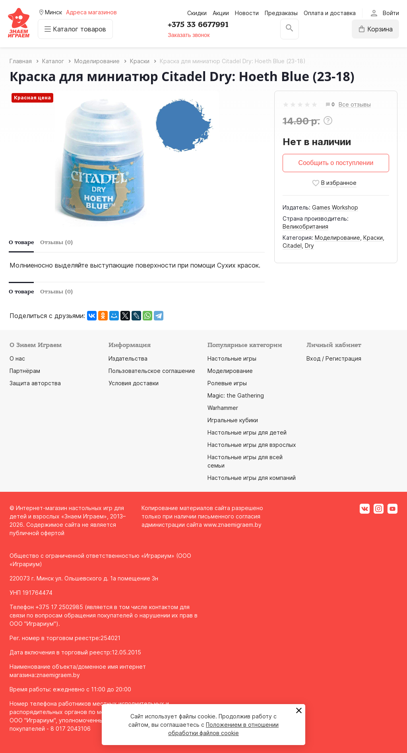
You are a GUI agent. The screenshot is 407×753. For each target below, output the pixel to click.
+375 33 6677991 (198, 24)
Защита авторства (35, 383)
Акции (221, 13)
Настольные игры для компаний (251, 477)
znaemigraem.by (58, 674)
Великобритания (305, 226)
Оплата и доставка (330, 13)
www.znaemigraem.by (233, 524)
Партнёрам (25, 370)
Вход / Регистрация (333, 358)
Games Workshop (335, 207)
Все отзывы (355, 105)
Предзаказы (281, 13)
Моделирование (337, 237)
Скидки (197, 13)
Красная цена (32, 98)
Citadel (292, 245)
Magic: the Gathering (235, 395)
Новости (247, 13)
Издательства (128, 358)
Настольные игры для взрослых (251, 444)
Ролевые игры (227, 383)
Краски (373, 237)
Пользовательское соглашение (152, 370)
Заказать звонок (188, 35)
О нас (17, 358)
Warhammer (222, 407)
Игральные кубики (232, 420)
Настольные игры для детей (247, 432)
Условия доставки (134, 383)
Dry (309, 245)
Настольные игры (231, 358)
